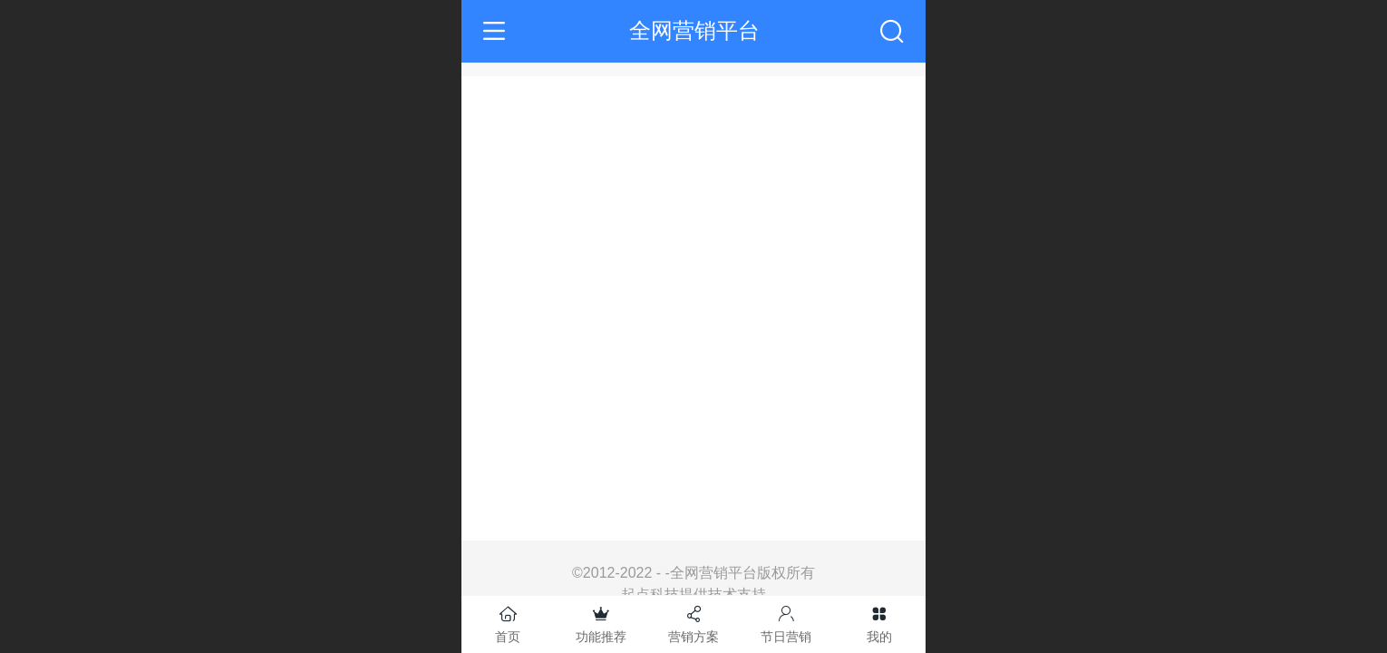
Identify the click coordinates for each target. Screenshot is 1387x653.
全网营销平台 (694, 30)
